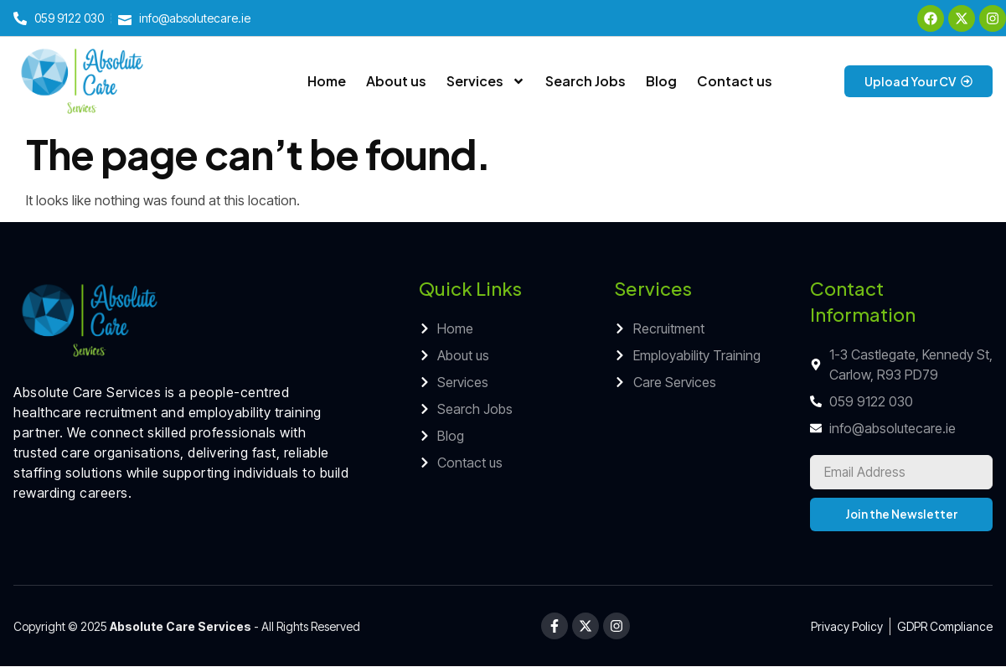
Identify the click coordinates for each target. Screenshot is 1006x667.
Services (485, 81)
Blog (661, 81)
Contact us (734, 81)
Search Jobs (585, 81)
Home (326, 81)
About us (396, 81)
